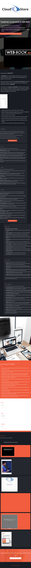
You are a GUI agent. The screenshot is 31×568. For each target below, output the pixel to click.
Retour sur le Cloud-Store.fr (15, 565)
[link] (15, 317)
